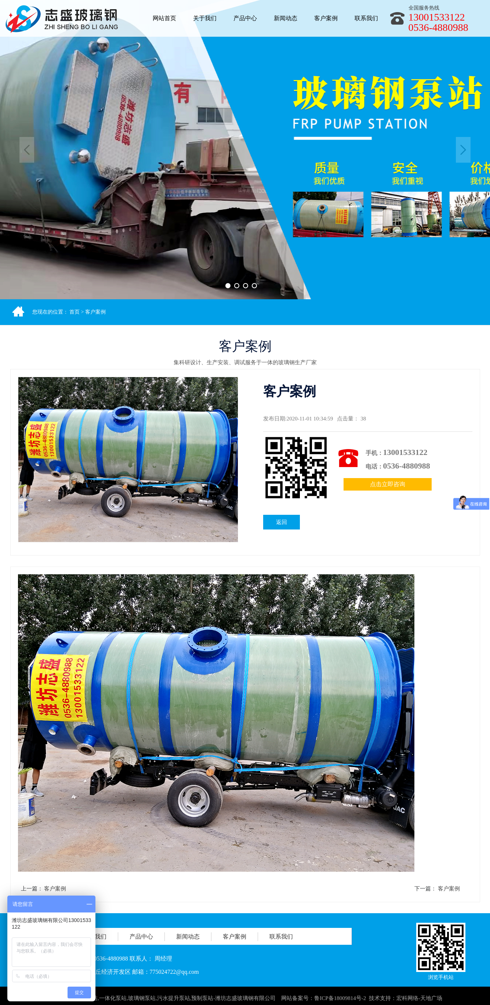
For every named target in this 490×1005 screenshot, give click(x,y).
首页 (74, 312)
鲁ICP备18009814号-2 (340, 1001)
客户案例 (95, 312)
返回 (281, 522)
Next (463, 150)
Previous (26, 150)
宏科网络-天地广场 (419, 1001)
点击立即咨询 (387, 484)
